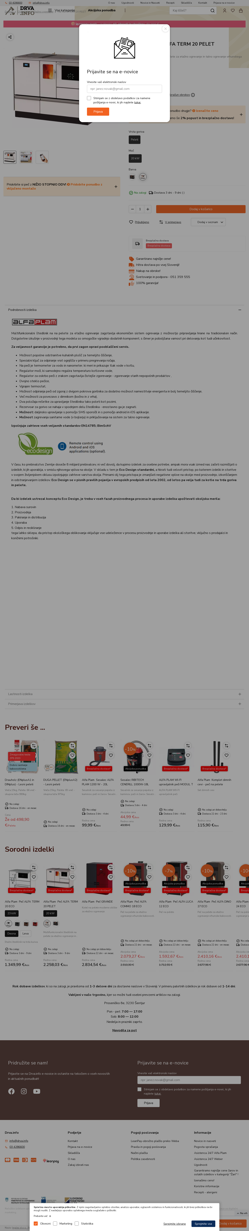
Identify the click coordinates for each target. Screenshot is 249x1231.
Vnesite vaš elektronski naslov (106, 82)
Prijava (98, 111)
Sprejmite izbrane (174, 1224)
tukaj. (137, 102)
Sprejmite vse (203, 1224)
